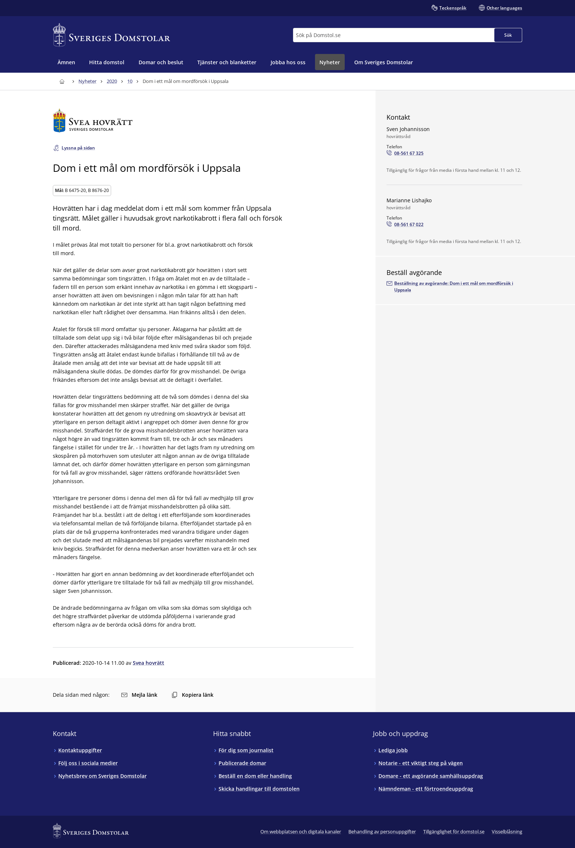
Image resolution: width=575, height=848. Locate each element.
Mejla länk (139, 694)
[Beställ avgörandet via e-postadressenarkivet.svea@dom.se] (454, 286)
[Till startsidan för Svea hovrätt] (203, 121)
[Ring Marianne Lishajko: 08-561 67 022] (405, 224)
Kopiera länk (192, 694)
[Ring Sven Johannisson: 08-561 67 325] (405, 153)
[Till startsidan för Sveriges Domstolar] (111, 35)
